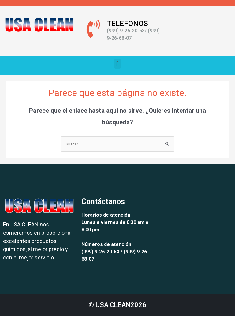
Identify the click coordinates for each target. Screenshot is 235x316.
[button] (117, 64)
